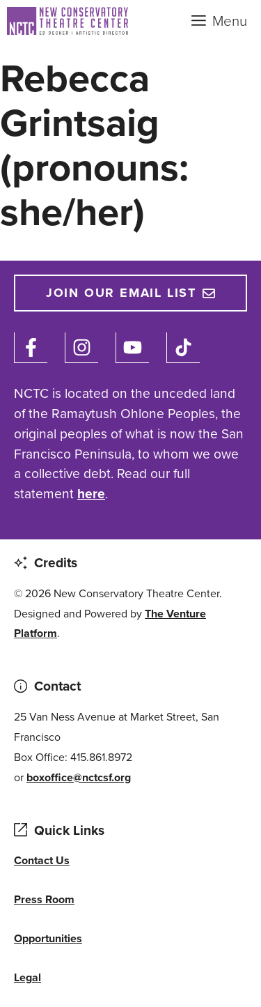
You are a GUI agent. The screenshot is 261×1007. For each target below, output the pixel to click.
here (91, 494)
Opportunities (48, 938)
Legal (27, 977)
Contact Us (42, 860)
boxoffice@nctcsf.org (78, 777)
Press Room (44, 899)
